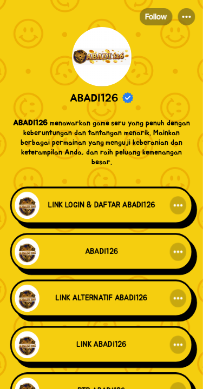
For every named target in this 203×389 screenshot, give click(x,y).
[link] (101, 206)
